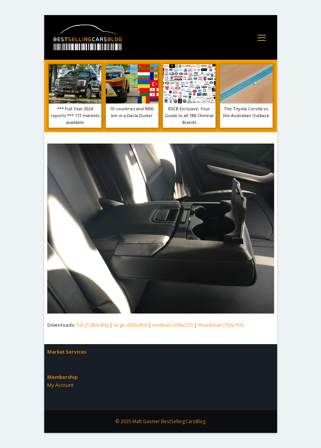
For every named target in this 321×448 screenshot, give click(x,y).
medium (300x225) (172, 324)
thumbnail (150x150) (220, 324)
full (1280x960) (92, 324)
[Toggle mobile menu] (261, 37)
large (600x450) (130, 324)
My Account (60, 385)
